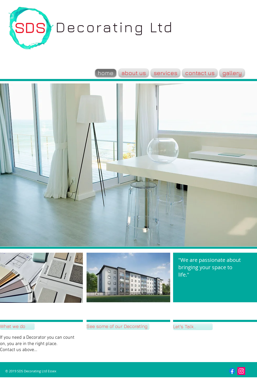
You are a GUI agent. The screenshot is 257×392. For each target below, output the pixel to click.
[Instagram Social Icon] (241, 371)
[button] (128, 277)
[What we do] (17, 326)
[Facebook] (232, 371)
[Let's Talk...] (193, 326)
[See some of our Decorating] (118, 326)
